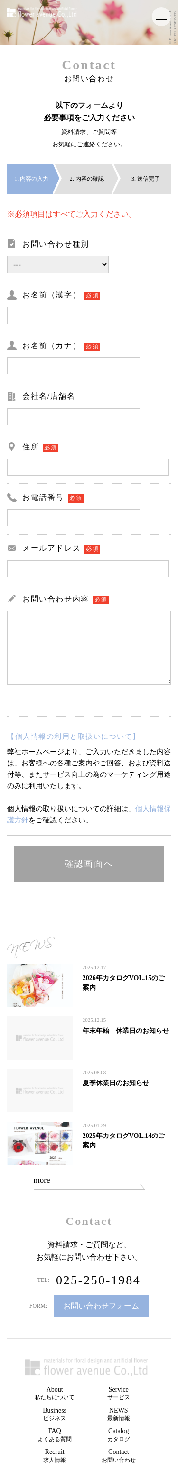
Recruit (54, 1455)
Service (118, 1393)
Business (54, 1414)
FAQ (54, 1435)
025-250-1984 (98, 1280)
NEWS (118, 1414)
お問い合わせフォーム (101, 1306)
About (55, 1393)
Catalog (118, 1435)
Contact (119, 1455)
